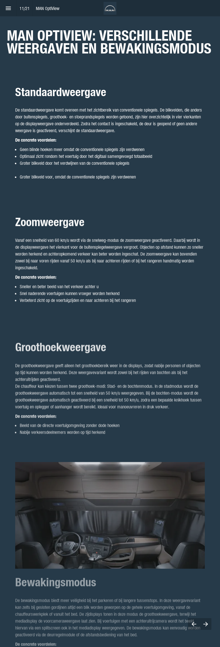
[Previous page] (194, 624)
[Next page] (205, 624)
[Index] (8, 8)
